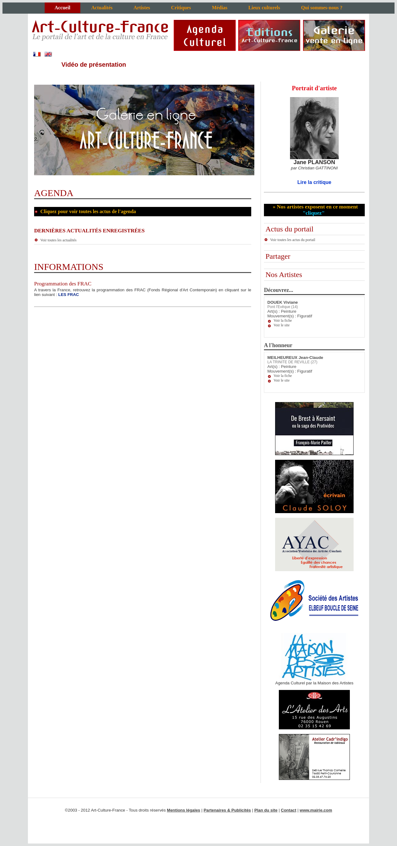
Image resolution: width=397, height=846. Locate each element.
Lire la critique (314, 182)
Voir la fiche (283, 320)
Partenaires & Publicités (227, 810)
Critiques (181, 7)
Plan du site (266, 810)
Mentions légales (183, 810)
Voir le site (282, 325)
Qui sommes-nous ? (321, 7)
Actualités (101, 7)
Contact (289, 810)
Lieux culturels (264, 7)
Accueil (62, 7)
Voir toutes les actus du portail (289, 240)
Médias (219, 7)
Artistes (141, 7)
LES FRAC (68, 294)
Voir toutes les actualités (55, 240)
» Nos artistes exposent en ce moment (314, 210)
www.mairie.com (316, 810)
